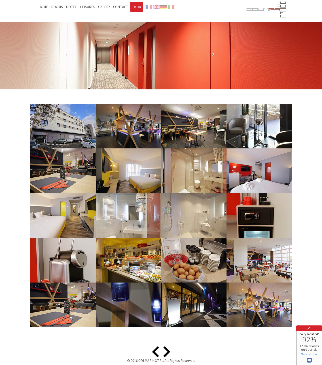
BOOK (137, 7)
